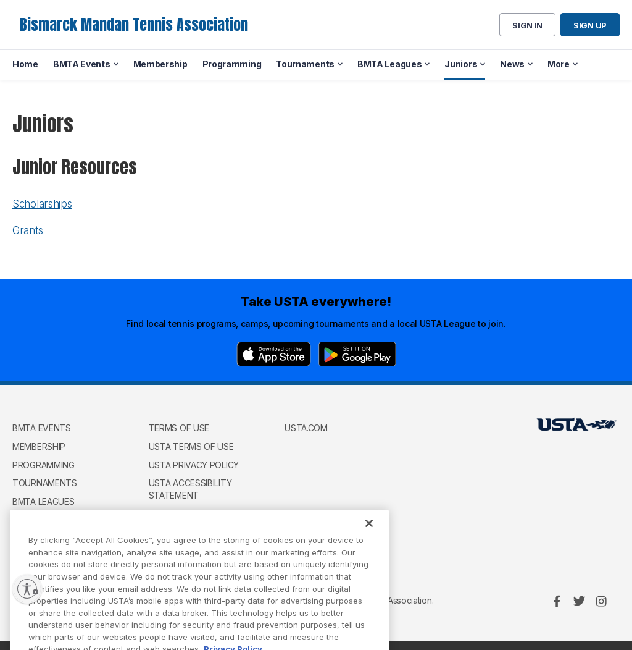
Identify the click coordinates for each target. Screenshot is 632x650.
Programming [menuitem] (232, 64)
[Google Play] (357, 354)
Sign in (527, 25)
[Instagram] (601, 601)
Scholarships (42, 204)
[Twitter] (579, 601)
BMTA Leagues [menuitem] (389, 64)
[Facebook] (556, 601)
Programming (43, 465)
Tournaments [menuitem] (305, 64)
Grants (27, 230)
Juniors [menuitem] (460, 64)
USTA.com (306, 428)
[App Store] (273, 354)
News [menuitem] (512, 64)
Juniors (30, 519)
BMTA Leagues (43, 501)
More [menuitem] (558, 64)
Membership (38, 446)
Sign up (590, 25)
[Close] (369, 538)
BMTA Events (41, 428)
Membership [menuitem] (160, 64)
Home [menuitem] (25, 64)
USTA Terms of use (191, 446)
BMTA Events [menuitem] (81, 64)
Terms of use (179, 428)
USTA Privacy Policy (194, 465)
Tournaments (44, 483)
